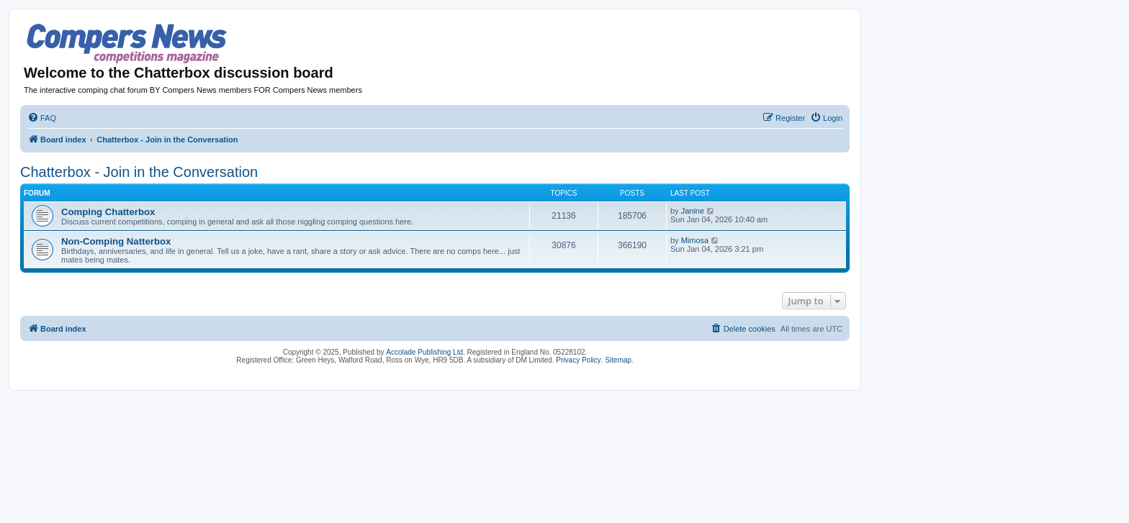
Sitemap (618, 360)
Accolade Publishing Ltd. (425, 352)
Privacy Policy (578, 360)
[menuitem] (41, 118)
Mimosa (695, 240)
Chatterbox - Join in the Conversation (139, 172)
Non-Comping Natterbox (116, 241)
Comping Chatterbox (108, 211)
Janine (692, 210)
